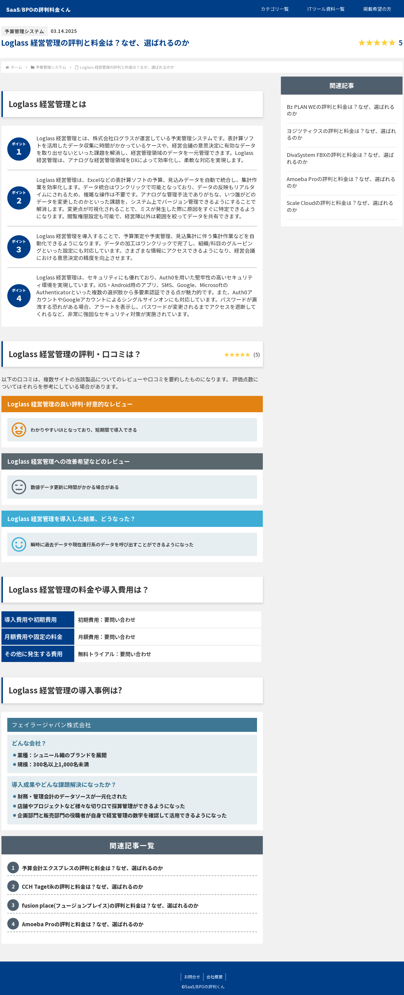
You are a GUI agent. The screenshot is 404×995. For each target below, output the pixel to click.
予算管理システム (24, 31)
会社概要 (214, 977)
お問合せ (192, 977)
